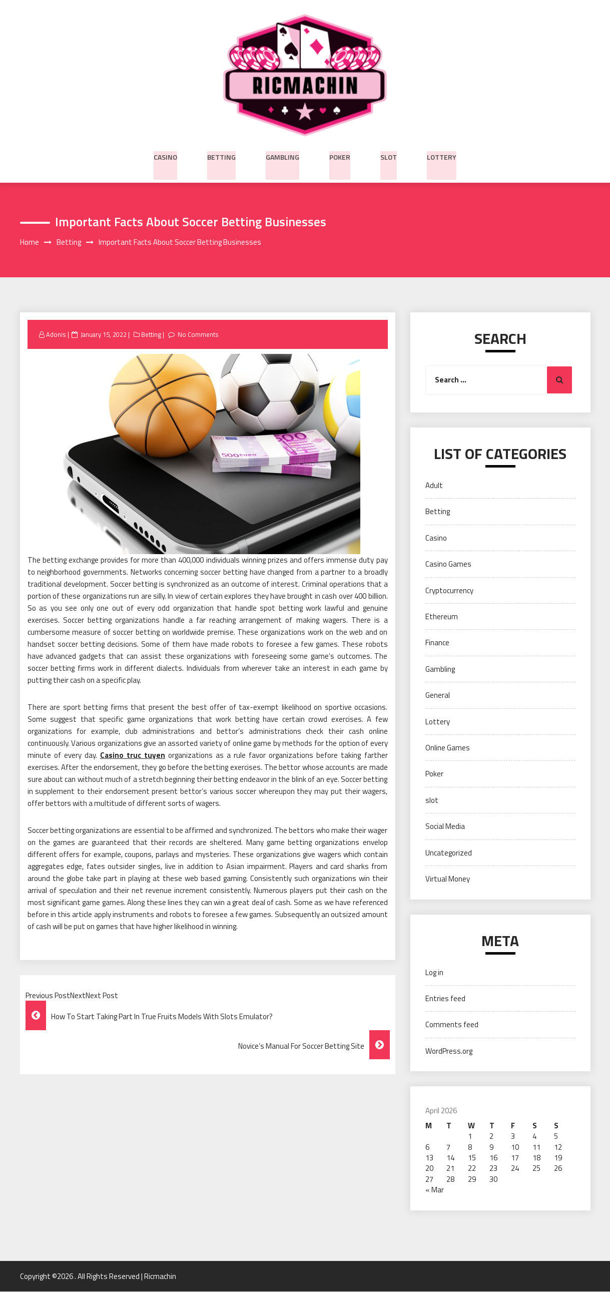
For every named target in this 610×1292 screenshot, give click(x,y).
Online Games (447, 748)
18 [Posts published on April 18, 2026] (536, 1158)
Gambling (282, 156)
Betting (221, 156)
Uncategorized (448, 853)
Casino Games (448, 564)
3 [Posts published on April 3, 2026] (513, 1136)
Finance (437, 643)
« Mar (434, 1190)
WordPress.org (448, 1051)
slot (388, 156)
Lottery (441, 156)
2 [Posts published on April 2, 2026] (491, 1136)
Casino (165, 156)
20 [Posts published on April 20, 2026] (429, 1168)
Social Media (445, 826)
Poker (339, 156)
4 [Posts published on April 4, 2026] (534, 1136)
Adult (434, 486)
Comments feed (451, 1025)
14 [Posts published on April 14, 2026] (450, 1158)
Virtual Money (447, 879)
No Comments (200, 335)
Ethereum (441, 617)
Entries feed (445, 999)
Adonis (56, 335)
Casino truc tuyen (132, 755)
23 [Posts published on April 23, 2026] (493, 1168)
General (437, 695)
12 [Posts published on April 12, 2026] (558, 1147)
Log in (434, 973)
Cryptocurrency (449, 590)
